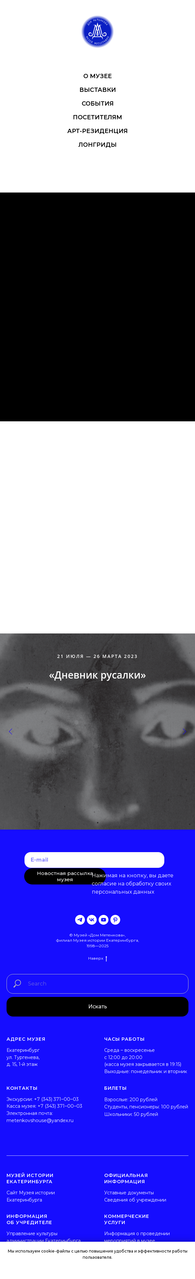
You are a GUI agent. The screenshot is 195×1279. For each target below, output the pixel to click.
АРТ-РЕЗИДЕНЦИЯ (97, 131)
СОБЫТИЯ (98, 103)
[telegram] (80, 920)
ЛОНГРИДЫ (97, 144)
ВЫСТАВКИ (97, 89)
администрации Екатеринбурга (44, 1241)
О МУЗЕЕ (97, 76)
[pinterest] (115, 920)
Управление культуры (32, 1234)
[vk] (92, 920)
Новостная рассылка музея (65, 876)
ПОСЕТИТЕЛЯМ (97, 117)
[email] (94, 860)
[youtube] (103, 920)
